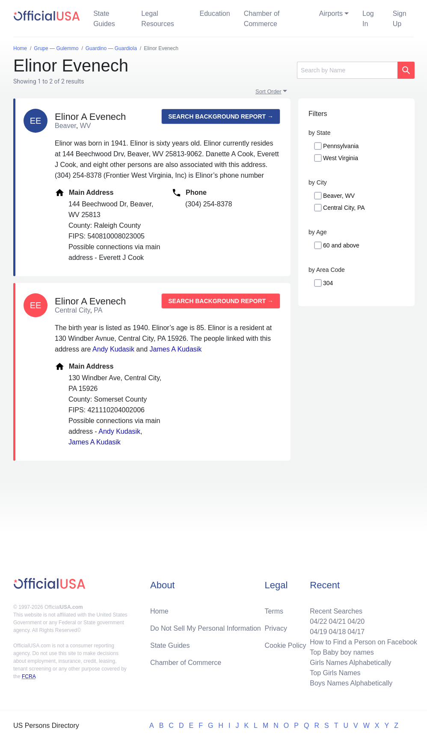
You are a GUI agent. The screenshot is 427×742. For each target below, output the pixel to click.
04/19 (318, 631)
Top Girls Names (335, 672)
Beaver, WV (339, 196)
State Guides (104, 18)
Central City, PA (344, 208)
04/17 (356, 631)
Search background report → (220, 116)
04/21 (337, 621)
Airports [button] (331, 13)
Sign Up (399, 18)
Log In (368, 18)
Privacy (276, 628)
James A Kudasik (176, 349)
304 (328, 283)
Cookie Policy (285, 645)
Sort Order (268, 91)
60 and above (341, 245)
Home (159, 611)
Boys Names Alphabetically (351, 683)
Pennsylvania (341, 146)
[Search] (347, 70)
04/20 (356, 621)
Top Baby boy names (342, 652)
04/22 (318, 621)
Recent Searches (336, 611)
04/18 (337, 631)
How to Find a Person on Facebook (363, 642)
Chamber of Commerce (262, 18)
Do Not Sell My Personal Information (205, 628)
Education (214, 13)
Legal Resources (157, 18)
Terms (274, 611)
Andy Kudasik (113, 349)
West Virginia (340, 158)
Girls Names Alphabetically (350, 662)
